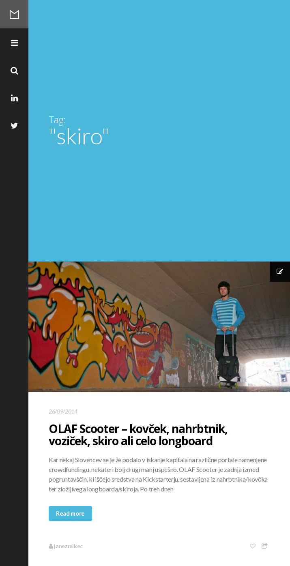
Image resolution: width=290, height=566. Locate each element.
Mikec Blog (14, 14)
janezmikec (66, 545)
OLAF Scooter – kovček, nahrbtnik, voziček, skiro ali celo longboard (138, 434)
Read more (70, 513)
